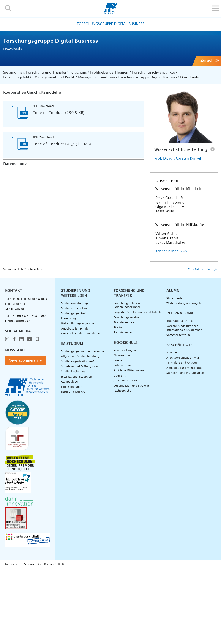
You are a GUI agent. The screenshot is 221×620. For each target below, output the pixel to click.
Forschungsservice (126, 367)
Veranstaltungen (125, 400)
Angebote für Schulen (75, 378)
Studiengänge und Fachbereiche (82, 401)
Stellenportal (174, 348)
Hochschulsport (72, 436)
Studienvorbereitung (74, 358)
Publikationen (123, 415)
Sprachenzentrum (178, 385)
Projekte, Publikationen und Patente (138, 362)
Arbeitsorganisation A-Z (182, 407)
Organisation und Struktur (131, 435)
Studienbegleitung (73, 421)
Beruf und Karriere (73, 441)
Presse (118, 410)
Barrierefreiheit (54, 614)
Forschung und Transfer (129, 343)
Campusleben (70, 431)
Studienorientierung (74, 353)
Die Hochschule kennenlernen (81, 383)
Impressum (12, 614)
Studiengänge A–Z (73, 363)
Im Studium (72, 393)
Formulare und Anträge (181, 412)
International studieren (76, 426)
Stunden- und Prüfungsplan (80, 416)
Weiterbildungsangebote (77, 373)
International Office (179, 370)
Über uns (120, 425)
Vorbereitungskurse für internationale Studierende (184, 377)
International (180, 363)
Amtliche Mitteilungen (129, 420)
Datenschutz (32, 614)
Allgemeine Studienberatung (80, 406)
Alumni (173, 340)
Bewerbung (68, 368)
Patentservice (123, 382)
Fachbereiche (122, 440)
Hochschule (126, 392)
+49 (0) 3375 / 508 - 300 (28, 365)
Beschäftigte (179, 395)
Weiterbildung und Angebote (185, 353)
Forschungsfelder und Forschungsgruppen (128, 355)
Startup (118, 377)
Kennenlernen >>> (171, 301)
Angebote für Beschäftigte (184, 417)
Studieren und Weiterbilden (75, 343)
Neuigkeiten (122, 405)
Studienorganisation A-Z (77, 411)
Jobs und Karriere (125, 430)
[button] (8, 8)
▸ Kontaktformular (17, 370)
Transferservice (124, 372)
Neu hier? (172, 402)
